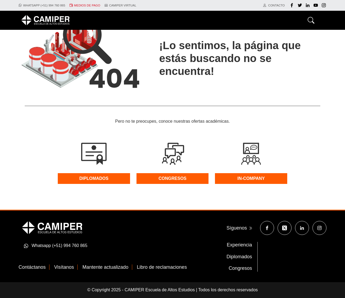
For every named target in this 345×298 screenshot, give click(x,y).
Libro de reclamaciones (162, 267)
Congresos (240, 268)
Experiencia (239, 245)
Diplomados (239, 256)
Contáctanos (32, 267)
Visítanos (64, 267)
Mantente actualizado (105, 267)
